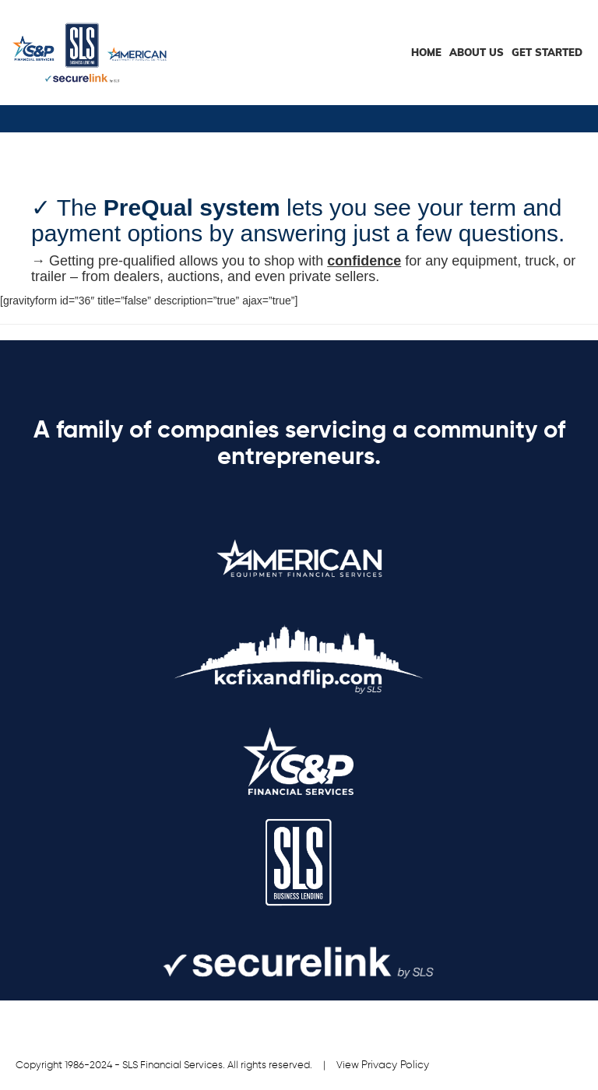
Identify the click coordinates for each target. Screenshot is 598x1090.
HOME (426, 52)
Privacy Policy (395, 1065)
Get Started (547, 52)
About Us (476, 52)
